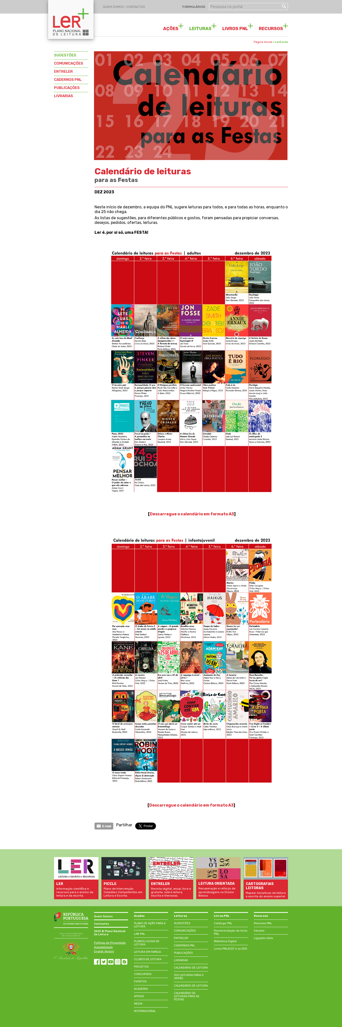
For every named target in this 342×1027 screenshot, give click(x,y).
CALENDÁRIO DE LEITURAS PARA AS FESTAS (186, 996)
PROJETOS (141, 966)
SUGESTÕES (65, 55)
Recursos (261, 916)
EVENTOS (140, 981)
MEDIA (138, 1003)
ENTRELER (63, 71)
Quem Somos (103, 916)
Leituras (180, 916)
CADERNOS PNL (68, 79)
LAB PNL (139, 934)
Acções (139, 916)
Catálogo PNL (223, 923)
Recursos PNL (263, 923)
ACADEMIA (141, 989)
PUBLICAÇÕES (67, 88)
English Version (104, 951)
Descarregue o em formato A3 (191, 805)
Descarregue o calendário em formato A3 (192, 514)
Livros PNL (221, 916)
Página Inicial (263, 42)
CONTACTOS (136, 7)
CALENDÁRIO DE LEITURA (191, 967)
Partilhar (124, 825)
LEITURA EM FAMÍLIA (147, 952)
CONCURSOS (142, 974)
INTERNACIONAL (145, 1011)
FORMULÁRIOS (193, 7)
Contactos (101, 923)
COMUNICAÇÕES (68, 63)
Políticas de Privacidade (110, 942)
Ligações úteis (263, 938)
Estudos (259, 930)
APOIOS (139, 996)
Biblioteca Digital (225, 941)
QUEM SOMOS (114, 7)
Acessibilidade (103, 947)
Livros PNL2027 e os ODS (230, 948)
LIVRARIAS (63, 96)
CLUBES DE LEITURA (147, 959)
